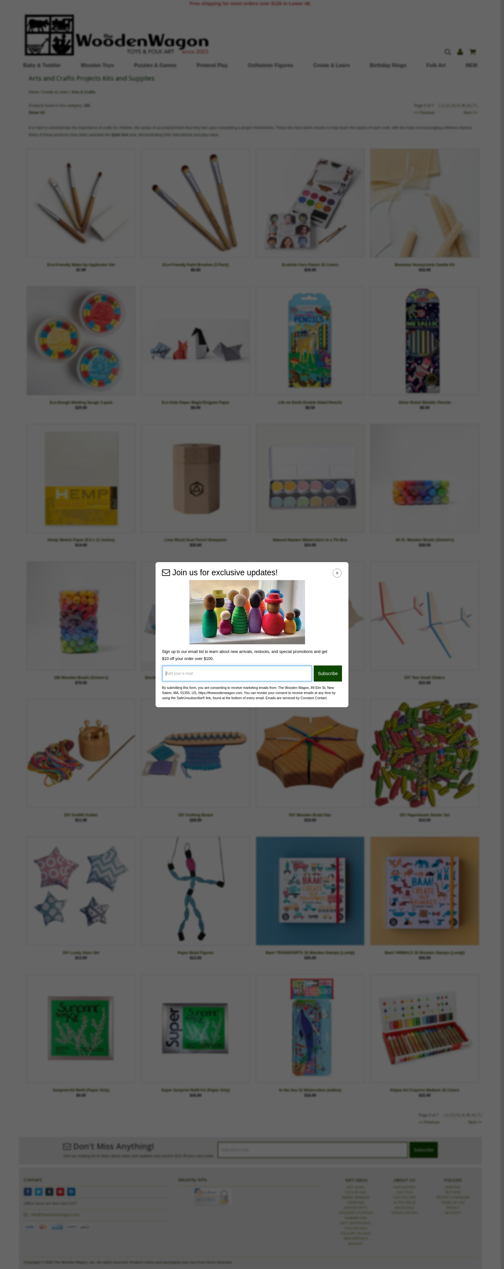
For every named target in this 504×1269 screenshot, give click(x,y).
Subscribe (328, 673)
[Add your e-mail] (237, 673)
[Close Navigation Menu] (337, 573)
